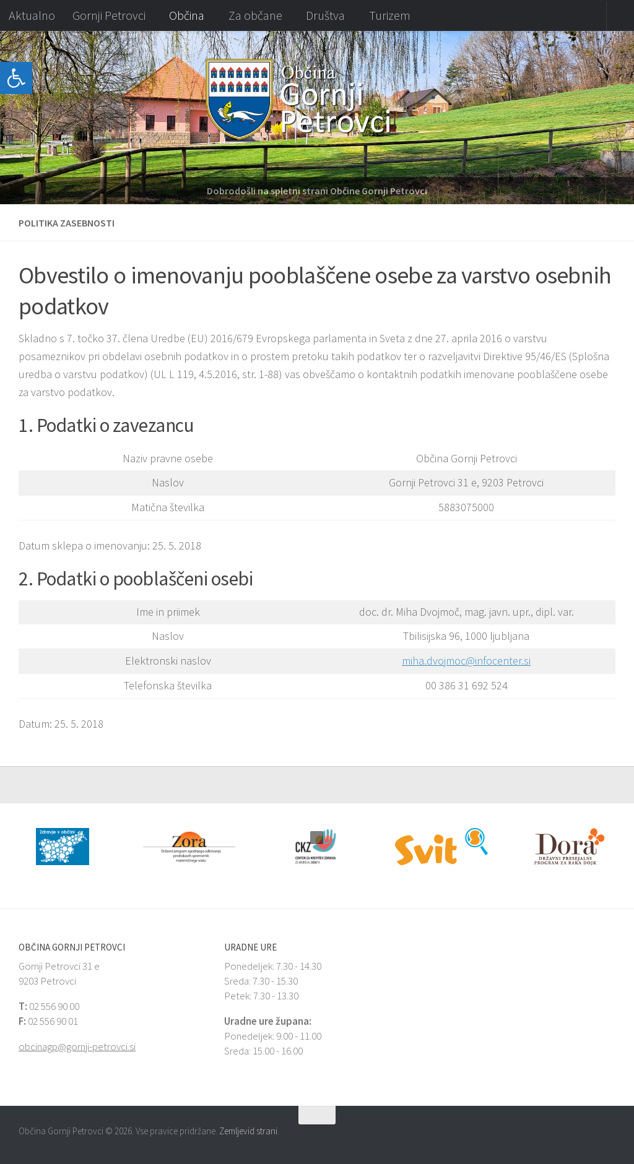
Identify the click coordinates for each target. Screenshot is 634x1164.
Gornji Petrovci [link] (108, 15)
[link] (16, 78)
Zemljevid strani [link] (248, 1131)
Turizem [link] (389, 15)
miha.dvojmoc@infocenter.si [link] (466, 660)
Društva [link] (325, 15)
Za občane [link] (255, 15)
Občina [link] (186, 15)
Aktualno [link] (32, 15)
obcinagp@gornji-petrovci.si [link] (77, 1046)
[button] (9, 117)
